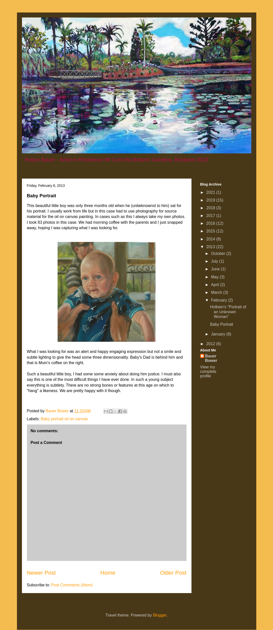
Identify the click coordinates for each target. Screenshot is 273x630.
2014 (211, 239)
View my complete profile (208, 371)
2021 (211, 192)
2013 (211, 247)
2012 (211, 344)
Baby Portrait (221, 324)
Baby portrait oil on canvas (64, 419)
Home (107, 573)
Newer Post (41, 573)
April (215, 285)
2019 (211, 200)
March (217, 292)
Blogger (159, 615)
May (215, 277)
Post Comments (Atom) (71, 585)
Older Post (173, 573)
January (218, 334)
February (219, 300)
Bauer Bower (211, 358)
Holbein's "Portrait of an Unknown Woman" (228, 311)
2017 (211, 215)
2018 (211, 208)
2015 (211, 231)
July (215, 261)
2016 (211, 223)
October (218, 253)
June (216, 269)
